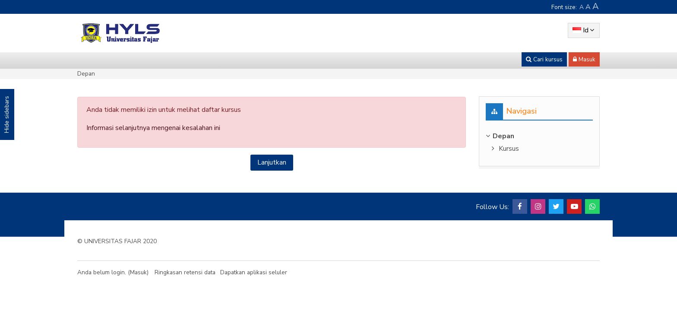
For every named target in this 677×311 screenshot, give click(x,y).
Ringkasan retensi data (185, 272)
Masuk (138, 272)
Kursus (509, 148)
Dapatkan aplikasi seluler (253, 272)
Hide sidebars (7, 114)
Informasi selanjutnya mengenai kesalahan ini (153, 128)
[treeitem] (539, 136)
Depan (86, 74)
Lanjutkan (271, 162)
